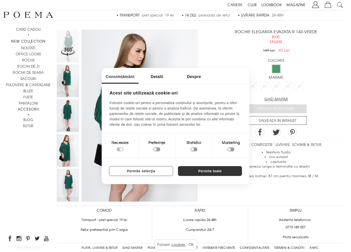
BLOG (28, 120)
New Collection (28, 41)
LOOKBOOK (271, 5)
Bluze (28, 91)
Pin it (292, 132)
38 (276, 86)
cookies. (178, 245)
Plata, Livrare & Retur (99, 248)
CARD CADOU (28, 30)
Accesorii (28, 109)
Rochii (28, 60)
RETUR (28, 126)
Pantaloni (28, 103)
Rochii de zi (28, 66)
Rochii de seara (28, 73)
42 (299, 86)
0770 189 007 (295, 227)
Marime (276, 77)
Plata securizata (295, 237)
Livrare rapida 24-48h (200, 220)
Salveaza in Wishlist (277, 121)
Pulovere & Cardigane (28, 85)
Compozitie (262, 145)
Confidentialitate (255, 248)
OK (191, 245)
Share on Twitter (276, 132)
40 (288, 86)
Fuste (28, 97)
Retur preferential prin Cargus (104, 230)
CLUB (252, 5)
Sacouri (28, 79)
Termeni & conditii (289, 248)
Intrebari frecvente (219, 248)
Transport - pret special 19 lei (104, 220)
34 (253, 86)
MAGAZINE (296, 5)
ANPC (314, 248)
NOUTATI (28, 48)
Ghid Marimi (132, 248)
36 (264, 86)
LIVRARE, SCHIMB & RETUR (299, 145)
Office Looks (28, 54)
